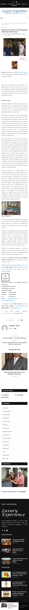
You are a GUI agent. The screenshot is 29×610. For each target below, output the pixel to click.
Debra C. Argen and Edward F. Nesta (16, 34)
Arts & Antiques (7, 411)
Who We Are (11, 4)
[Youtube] (16, 2)
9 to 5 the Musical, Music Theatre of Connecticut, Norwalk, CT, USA (19, 573)
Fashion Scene (6, 421)
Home (3, 23)
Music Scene (6, 441)
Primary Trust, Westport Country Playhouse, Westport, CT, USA (19, 593)
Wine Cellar (5, 458)
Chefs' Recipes (17, 269)
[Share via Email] (22, 320)
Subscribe (18, 4)
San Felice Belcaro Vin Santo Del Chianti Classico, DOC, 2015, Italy (19, 583)
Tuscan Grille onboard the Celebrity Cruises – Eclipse (19, 560)
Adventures (4, 271)
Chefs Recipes (6, 414)
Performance (6, 445)
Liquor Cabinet (6, 435)
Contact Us (25, 4)
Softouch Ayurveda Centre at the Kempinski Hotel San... (14, 373)
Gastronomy (6, 428)
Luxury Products (7, 438)
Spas (23, 269)
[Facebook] (12, 2)
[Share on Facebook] (20, 320)
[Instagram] (14, 2)
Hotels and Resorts (7, 431)
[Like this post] (18, 320)
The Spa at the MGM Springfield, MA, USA (18, 540)
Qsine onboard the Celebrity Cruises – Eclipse (17, 550)
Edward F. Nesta (14, 326)
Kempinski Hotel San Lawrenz (20, 265)
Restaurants (9, 269)
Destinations (19, 267)
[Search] (27, 18)
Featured (5, 425)
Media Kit (14, 5)
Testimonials (3, 4)
